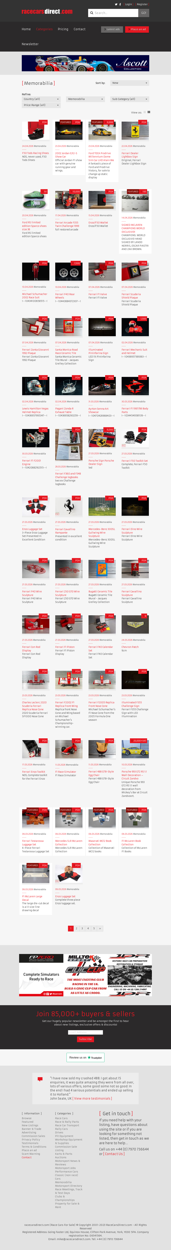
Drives (59, 1132)
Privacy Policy (31, 1139)
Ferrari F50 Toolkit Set (135, 460)
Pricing (63, 29)
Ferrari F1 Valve (98, 294)
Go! (143, 13)
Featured (27, 1121)
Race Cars (61, 1118)
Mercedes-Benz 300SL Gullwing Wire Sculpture (102, 533)
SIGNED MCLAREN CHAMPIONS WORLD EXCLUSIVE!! (133, 228)
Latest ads (112, 29)
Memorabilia (63, 1182)
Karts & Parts (63, 1153)
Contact (80, 29)
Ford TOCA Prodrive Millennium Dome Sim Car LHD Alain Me (101, 157)
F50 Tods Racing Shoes (35, 153)
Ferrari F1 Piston (65, 647)
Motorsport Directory (68, 1185)
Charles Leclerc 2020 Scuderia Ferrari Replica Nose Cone (34, 706)
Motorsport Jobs (65, 1168)
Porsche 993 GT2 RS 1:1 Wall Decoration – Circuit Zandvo (134, 775)
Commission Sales (33, 1136)
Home (26, 29)
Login (128, 4)
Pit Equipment (64, 1136)
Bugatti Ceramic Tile (100, 591)
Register (142, 4)
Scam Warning (31, 1153)
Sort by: (100, 83)
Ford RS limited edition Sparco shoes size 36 (34, 226)
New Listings (30, 1125)
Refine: (26, 94)
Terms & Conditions (34, 1146)
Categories (44, 29)
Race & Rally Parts (67, 1121)
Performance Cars (66, 1171)
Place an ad (137, 29)
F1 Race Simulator (65, 771)
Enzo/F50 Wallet (98, 222)
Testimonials (30, 1143)
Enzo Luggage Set (32, 529)
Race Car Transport (67, 1125)
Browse (27, 1118)
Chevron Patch (130, 647)
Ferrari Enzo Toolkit (33, 771)
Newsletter (30, 44)
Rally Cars (61, 1129)
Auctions (60, 1157)
